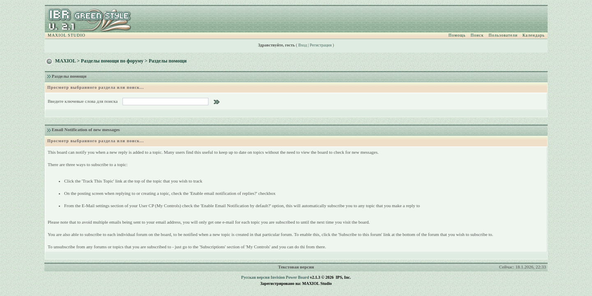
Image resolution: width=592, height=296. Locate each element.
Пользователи (503, 35)
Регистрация (321, 45)
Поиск (477, 35)
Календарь (534, 35)
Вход (302, 45)
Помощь (457, 35)
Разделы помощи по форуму (112, 61)
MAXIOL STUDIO (67, 35)
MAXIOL (65, 61)
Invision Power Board (290, 277)
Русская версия (255, 277)
